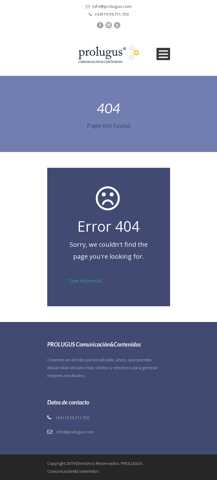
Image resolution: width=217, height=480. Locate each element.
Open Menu (163, 54)
